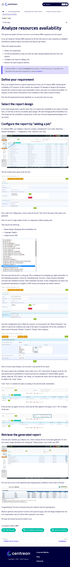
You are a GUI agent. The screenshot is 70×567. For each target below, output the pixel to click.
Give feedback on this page (33, 530)
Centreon (39, 71)
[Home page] (3, 11)
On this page (6, 22)
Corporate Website (42, 552)
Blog (38, 557)
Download (39, 561)
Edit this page (8, 530)
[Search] (55, 4)
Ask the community (59, 530)
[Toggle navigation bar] (2, 4)
